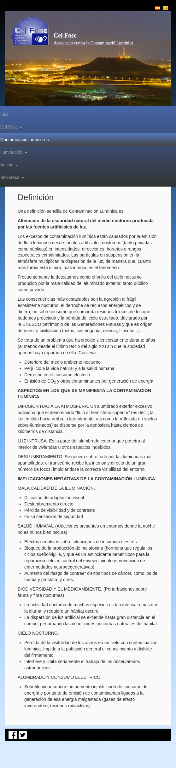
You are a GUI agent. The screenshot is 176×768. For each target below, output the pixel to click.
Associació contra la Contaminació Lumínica (93, 43)
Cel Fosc (65, 35)
